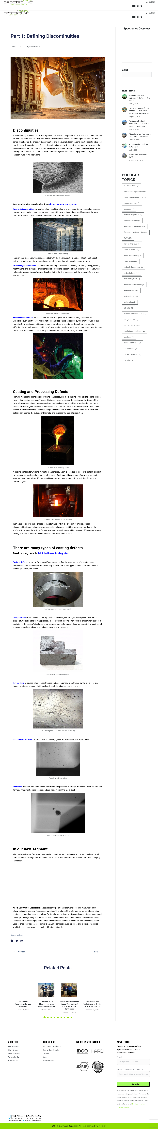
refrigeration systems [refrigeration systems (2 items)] (133, 325)
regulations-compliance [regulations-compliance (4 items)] (134, 331)
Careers (37, 2)
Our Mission (13, 1046)
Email (120, 1057)
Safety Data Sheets (51, 1050)
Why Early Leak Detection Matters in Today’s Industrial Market (139, 98)
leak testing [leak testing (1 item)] (130, 302)
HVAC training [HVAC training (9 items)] (131, 261)
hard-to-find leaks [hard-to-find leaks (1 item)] (132, 244)
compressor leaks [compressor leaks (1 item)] (132, 203)
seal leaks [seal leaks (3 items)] (129, 337)
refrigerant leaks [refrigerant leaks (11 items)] (132, 319)
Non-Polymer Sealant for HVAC (138, 156)
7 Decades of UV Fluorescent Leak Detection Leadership (46, 1004)
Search (125, 70)
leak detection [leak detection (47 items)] (131, 290)
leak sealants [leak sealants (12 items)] (131, 296)
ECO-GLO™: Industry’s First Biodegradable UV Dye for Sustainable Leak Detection (139, 110)
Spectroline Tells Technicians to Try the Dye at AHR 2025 (92, 1004)
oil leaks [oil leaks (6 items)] (128, 308)
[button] (12, 940)
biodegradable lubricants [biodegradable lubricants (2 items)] (135, 197)
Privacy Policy (49, 1060)
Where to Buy (27, 2)
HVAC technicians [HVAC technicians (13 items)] (132, 255)
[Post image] (23, 990)
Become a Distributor (52, 1046)
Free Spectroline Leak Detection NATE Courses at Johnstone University (139, 123)
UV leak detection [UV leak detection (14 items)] (132, 354)
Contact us (136, 2)
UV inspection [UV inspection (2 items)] (130, 348)
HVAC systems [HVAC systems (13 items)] (131, 249)
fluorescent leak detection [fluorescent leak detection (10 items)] (135, 232)
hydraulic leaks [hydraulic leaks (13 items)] (131, 273)
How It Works (14, 1053)
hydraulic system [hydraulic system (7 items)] (132, 279)
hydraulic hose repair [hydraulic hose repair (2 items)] (133, 267)
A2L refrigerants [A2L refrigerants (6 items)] (131, 185)
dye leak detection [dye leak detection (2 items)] (132, 220)
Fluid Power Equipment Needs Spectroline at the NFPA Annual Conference (69, 1005)
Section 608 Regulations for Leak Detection (23, 1004)
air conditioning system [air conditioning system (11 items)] (135, 191)
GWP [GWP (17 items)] (128, 238)
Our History (13, 1050)
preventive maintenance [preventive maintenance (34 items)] (135, 313)
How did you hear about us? (130, 1069)
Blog (45, 1057)
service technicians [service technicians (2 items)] (132, 343)
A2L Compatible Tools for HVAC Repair (138, 145)
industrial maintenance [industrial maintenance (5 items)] (134, 284)
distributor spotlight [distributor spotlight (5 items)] (133, 215)
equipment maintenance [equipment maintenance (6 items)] (134, 226)
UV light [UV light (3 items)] (128, 360)
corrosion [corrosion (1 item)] (129, 209)
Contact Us (13, 1060)
